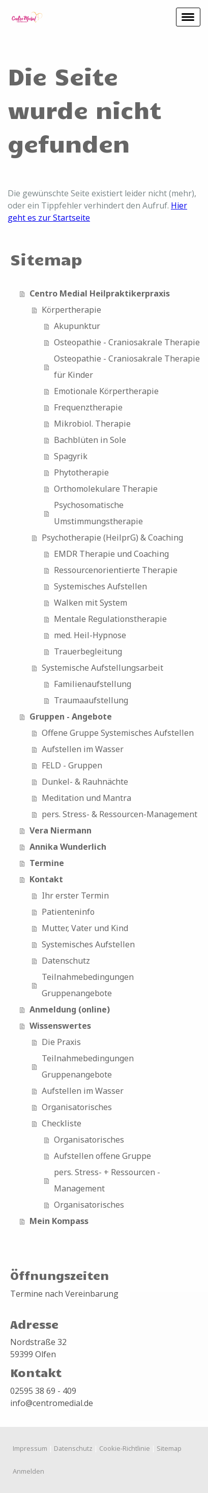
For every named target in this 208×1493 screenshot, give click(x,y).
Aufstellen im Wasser (83, 749)
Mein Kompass (58, 1221)
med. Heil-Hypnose (90, 635)
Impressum (30, 1448)
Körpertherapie (71, 309)
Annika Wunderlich (67, 846)
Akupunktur (77, 326)
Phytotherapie (81, 472)
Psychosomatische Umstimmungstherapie (98, 513)
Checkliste (61, 1123)
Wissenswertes (60, 1025)
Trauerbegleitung (88, 651)
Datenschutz (66, 960)
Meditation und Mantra (86, 797)
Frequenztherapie (88, 407)
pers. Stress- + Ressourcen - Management (107, 1180)
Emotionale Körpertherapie (106, 391)
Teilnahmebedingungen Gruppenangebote (88, 985)
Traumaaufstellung (91, 700)
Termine (46, 863)
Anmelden (28, 1471)
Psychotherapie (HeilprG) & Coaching (112, 537)
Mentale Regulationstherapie (110, 618)
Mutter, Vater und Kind (85, 928)
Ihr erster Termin (75, 895)
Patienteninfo (68, 911)
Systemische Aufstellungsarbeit (102, 667)
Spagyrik (70, 456)
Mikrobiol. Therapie (92, 423)
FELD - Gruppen (72, 765)
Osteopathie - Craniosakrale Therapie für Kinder (127, 366)
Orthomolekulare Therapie (106, 488)
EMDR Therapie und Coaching (111, 553)
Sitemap (169, 1448)
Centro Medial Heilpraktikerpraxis (99, 293)
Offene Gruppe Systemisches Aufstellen (118, 732)
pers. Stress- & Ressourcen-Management (119, 814)
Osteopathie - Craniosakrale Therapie (127, 342)
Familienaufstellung (92, 684)
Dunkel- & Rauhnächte (85, 781)
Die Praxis (61, 1042)
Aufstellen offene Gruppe (102, 1155)
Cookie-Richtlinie (124, 1448)
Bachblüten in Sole (90, 439)
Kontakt (46, 879)
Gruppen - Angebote (70, 716)
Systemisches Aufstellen (100, 586)
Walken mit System (90, 602)
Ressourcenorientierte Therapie (115, 570)
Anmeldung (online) (69, 1009)
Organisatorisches (77, 1107)
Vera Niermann (60, 830)
